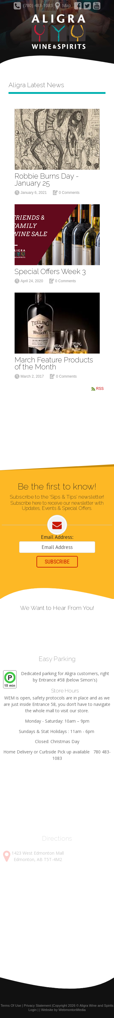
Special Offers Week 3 (50, 271)
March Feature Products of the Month (54, 363)
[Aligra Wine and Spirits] (57, 32)
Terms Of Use (11, 1005)
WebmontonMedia (72, 1010)
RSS (100, 388)
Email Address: (57, 537)
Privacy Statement (37, 1005)
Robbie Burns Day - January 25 (47, 179)
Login (32, 1010)
